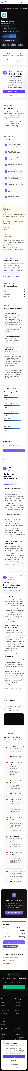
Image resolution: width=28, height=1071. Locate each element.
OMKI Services (4, 1013)
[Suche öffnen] (14, 2)
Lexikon (3, 1024)
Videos (3, 1016)
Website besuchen (9, 36)
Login (21, 2)
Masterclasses (4, 1007)
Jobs (2, 1037)
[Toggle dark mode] (17, 2)
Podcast (3, 1018)
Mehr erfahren (7, 963)
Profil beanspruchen (10, 946)
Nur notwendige (14, 1060)
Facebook (21, 44)
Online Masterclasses (6, 1010)
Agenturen (17, 1005)
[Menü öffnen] (25, 2)
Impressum (18, 1031)
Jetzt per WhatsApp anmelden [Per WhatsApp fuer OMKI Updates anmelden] (14, 987)
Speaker (17, 1010)
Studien (3, 1021)
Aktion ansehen (14, 95)
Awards (17, 1013)
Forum (2, 1031)
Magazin (3, 1034)
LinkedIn (4, 44)
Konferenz (3, 1002)
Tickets (3, 1005)
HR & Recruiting (17, 8)
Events (17, 1007)
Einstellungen (14, 1064)
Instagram (13, 44)
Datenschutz (18, 1034)
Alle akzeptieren (14, 1057)
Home (2, 8)
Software (8, 8)
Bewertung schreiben (9, 40)
